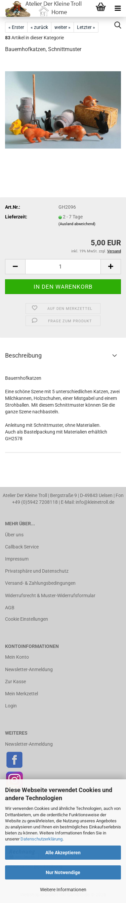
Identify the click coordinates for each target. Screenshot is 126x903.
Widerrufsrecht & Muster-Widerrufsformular (50, 595)
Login (11, 705)
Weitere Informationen (63, 889)
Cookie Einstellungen (26, 619)
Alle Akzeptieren (63, 852)
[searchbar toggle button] (117, 25)
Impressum (17, 559)
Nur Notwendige (63, 872)
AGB (9, 607)
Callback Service (22, 546)
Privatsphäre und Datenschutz (37, 571)
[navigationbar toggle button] (117, 8)
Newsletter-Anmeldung (29, 669)
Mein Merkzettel (21, 693)
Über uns (14, 534)
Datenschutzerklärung (41, 839)
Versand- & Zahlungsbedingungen (40, 583)
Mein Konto (17, 657)
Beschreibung (23, 355)
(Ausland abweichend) (76, 224)
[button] (15, 266)
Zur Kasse (15, 681)
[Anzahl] (63, 266)
